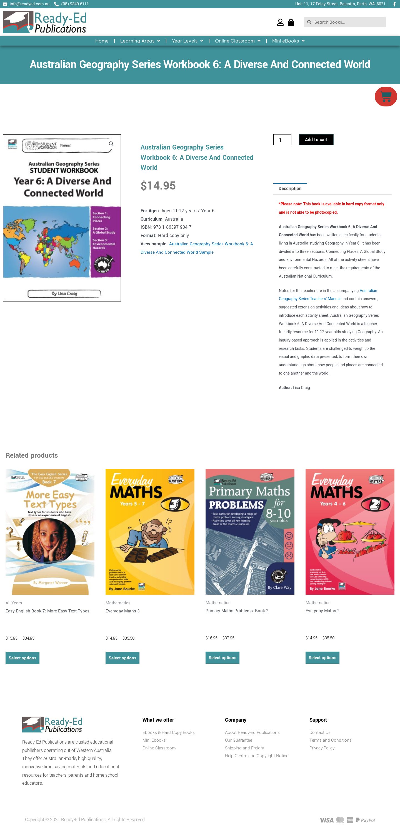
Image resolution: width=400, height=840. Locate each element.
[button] (111, 146)
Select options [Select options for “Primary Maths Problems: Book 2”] (223, 659)
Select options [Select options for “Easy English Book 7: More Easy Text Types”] (23, 659)
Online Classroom (238, 41)
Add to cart (316, 141)
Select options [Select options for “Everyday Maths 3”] (123, 659)
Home (102, 41)
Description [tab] (290, 189)
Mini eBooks (288, 41)
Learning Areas (140, 41)
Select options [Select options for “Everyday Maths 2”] (323, 659)
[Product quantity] (282, 141)
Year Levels (187, 41)
